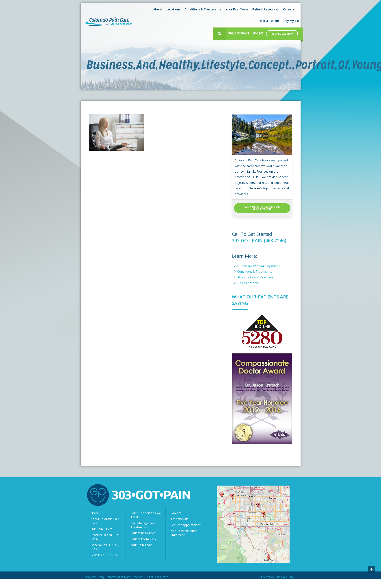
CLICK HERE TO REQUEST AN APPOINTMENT (262, 208)
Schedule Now (282, 33)
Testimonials (179, 519)
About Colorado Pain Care (255, 277)
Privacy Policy (95, 577)
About (157, 9)
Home (95, 513)
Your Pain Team (237, 9)
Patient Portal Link (143, 539)
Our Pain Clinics (101, 529)
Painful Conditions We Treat (145, 515)
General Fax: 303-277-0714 (105, 547)
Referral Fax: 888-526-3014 (106, 537)
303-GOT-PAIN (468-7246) (246, 33)
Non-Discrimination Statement (184, 533)
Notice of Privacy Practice (125, 577)
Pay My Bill (291, 21)
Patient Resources (265, 9)
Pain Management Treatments (143, 525)
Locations (173, 9)
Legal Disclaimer (156, 577)
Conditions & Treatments (203, 9)
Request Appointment (185, 525)
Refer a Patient (268, 21)
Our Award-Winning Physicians (258, 266)
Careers (288, 9)
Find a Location (247, 283)
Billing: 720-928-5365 (105, 555)
